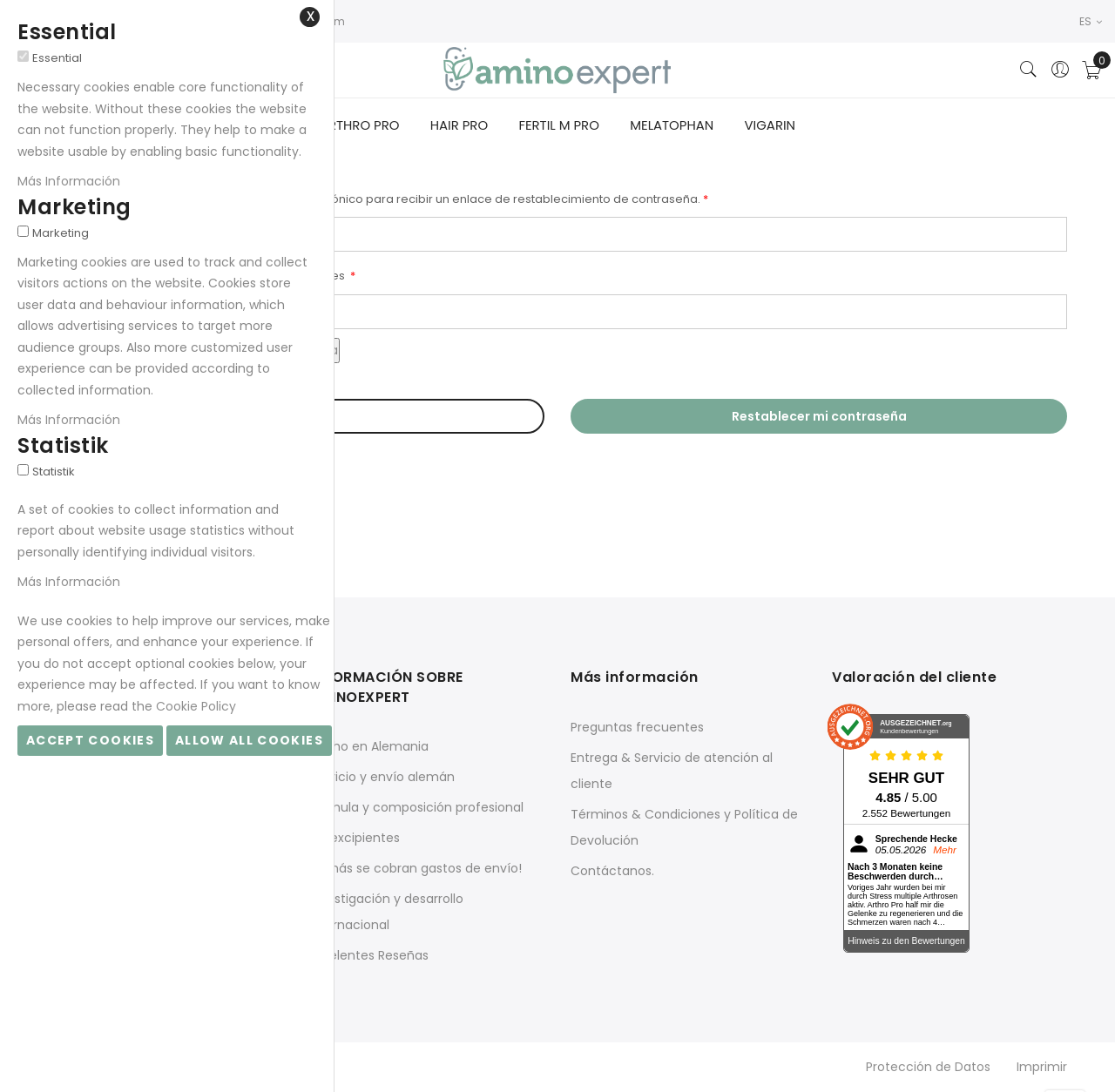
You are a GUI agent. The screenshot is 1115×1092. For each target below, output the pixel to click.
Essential (57, 58)
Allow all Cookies (249, 740)
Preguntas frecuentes (637, 729)
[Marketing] (23, 231)
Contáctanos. (612, 872)
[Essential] (23, 56)
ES (1090, 21)
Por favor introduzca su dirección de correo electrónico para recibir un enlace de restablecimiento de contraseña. (374, 200)
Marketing (60, 233)
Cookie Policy (196, 706)
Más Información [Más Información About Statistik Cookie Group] (68, 581)
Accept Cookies (90, 740)
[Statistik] (23, 469)
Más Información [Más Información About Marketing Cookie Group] (68, 419)
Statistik (53, 471)
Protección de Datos (928, 1068)
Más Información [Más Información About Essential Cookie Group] (68, 181)
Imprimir (1042, 1068)
